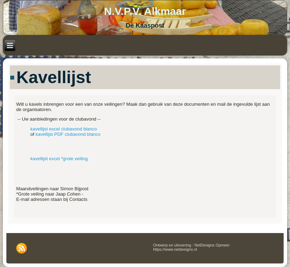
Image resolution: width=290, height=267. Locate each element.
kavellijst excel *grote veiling (59, 158)
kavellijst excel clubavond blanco (63, 129)
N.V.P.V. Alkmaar (145, 11)
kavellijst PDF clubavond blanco (68, 134)
